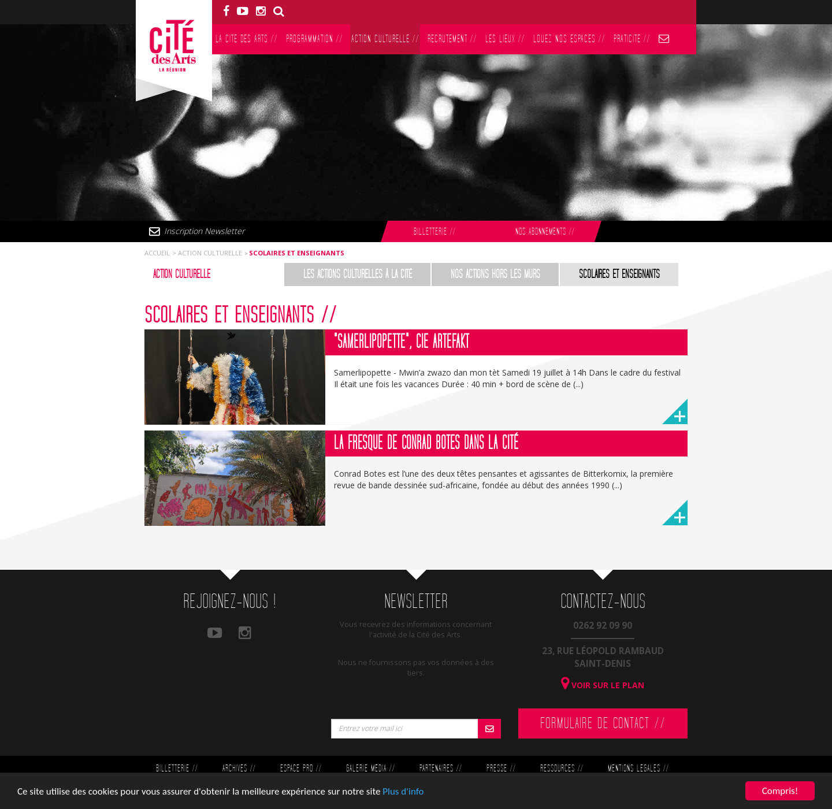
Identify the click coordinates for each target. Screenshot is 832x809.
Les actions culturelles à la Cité (357, 274)
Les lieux (505, 39)
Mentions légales (638, 769)
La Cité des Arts (246, 39)
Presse (500, 769)
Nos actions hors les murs (495, 274)
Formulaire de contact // (603, 723)
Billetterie (434, 232)
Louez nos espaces (569, 39)
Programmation (314, 39)
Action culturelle (385, 39)
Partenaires (440, 769)
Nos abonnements (544, 232)
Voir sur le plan (602, 685)
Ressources (561, 769)
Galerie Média (370, 769)
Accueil (157, 252)
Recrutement (452, 39)
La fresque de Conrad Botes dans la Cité (426, 443)
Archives (238, 769)
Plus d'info (403, 795)
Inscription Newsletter (204, 230)
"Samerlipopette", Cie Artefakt (401, 342)
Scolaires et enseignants (619, 274)
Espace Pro (300, 769)
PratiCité (632, 39)
